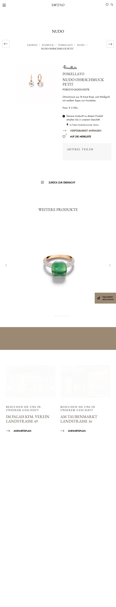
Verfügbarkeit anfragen (85, 130)
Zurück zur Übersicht (62, 182)
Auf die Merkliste (80, 136)
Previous (6, 265)
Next (110, 265)
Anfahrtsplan (22, 431)
